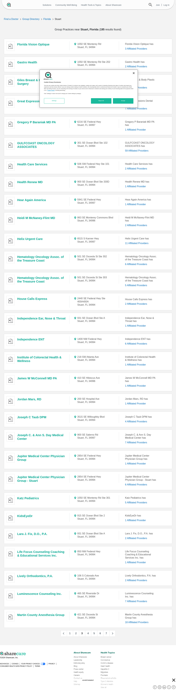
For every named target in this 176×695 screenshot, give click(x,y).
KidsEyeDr (25, 516)
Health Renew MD (30, 182)
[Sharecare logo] (33, 653)
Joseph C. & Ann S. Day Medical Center (40, 436)
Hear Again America (31, 200)
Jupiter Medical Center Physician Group (41, 457)
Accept (123, 100)
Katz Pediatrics (28, 498)
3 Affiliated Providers (136, 48)
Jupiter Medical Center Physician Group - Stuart (41, 478)
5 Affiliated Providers (136, 285)
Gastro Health (27, 62)
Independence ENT (31, 339)
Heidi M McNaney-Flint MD (36, 218)
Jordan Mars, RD (29, 399)
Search (150, 4)
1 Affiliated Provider (135, 129)
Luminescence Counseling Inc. (39, 593)
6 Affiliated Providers (136, 264)
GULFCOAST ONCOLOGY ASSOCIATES (36, 144)
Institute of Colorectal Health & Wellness (39, 359)
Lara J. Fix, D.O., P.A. (32, 534)
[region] (88, 88)
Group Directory (30, 19)
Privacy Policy (51, 90)
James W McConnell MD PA (37, 378)
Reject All (101, 100)
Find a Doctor (11, 19)
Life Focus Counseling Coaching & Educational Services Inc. (40, 553)
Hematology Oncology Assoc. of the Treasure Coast (40, 258)
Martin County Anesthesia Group (41, 615)
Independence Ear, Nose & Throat (41, 318)
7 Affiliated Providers (136, 108)
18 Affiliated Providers (136, 622)
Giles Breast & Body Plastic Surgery (37, 81)
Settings (54, 100)
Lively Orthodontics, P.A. (35, 576)
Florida (47, 19)
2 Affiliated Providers (136, 66)
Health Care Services (32, 164)
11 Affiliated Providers (136, 243)
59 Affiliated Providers (136, 150)
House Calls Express (32, 298)
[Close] (133, 73)
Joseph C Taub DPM (31, 417)
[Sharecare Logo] (9, 5)
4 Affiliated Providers (136, 421)
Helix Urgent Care (30, 239)
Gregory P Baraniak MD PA (36, 122)
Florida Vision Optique (33, 44)
